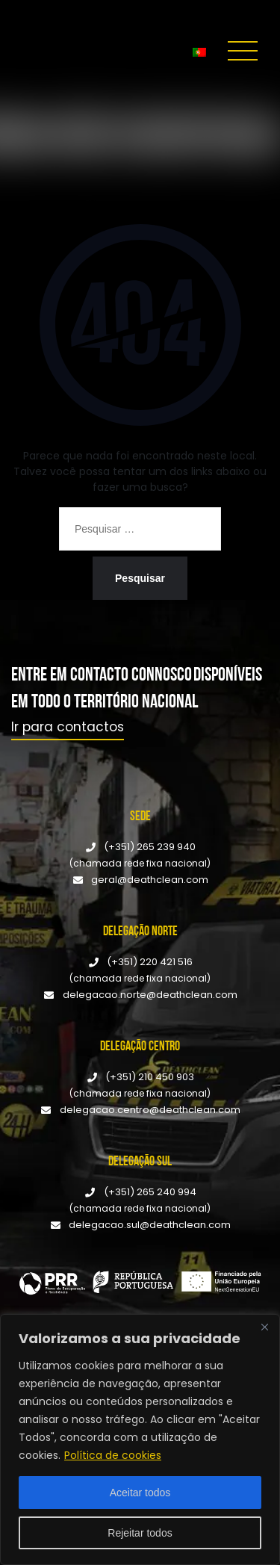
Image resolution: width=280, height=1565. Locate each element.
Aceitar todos (140, 1493)
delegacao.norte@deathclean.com (150, 995)
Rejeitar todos (140, 1533)
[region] (140, 1439)
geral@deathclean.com (149, 880)
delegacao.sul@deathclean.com (150, 1225)
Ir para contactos (67, 727)
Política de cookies (112, 1455)
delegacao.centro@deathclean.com (150, 1110)
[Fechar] (264, 1327)
